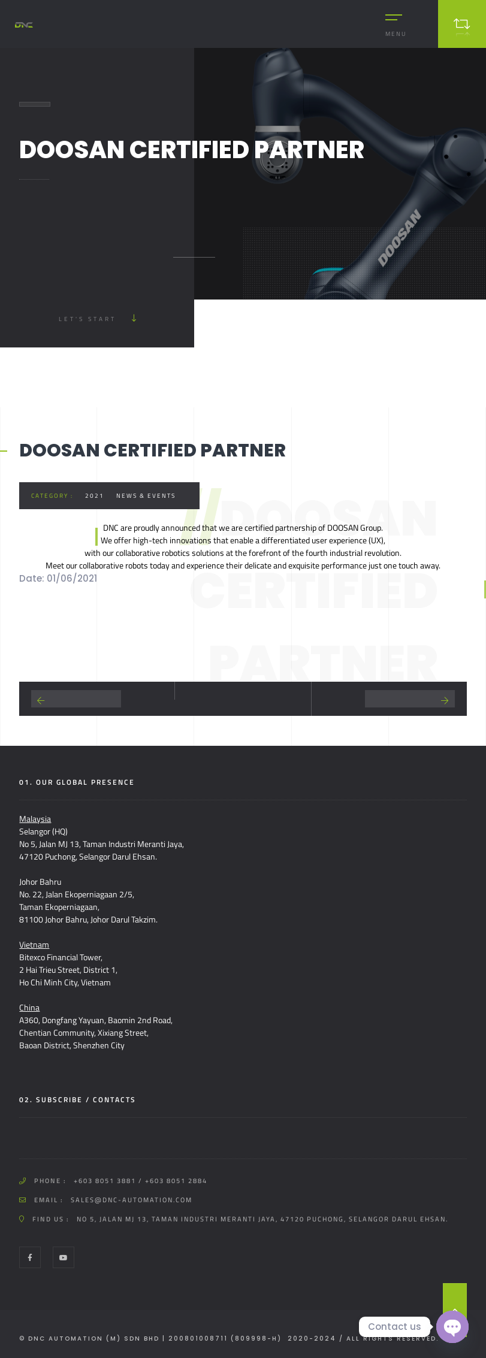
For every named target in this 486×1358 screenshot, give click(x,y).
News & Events (146, 495)
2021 (94, 495)
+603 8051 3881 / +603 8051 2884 (140, 1180)
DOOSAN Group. (355, 527)
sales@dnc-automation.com (131, 1200)
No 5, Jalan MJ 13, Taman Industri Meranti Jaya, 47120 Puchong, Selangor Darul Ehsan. (262, 1219)
